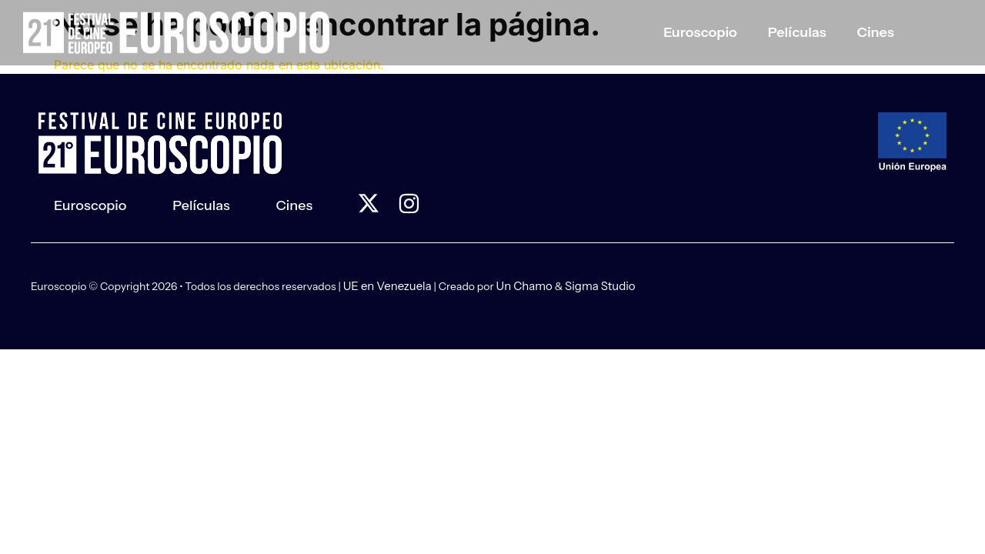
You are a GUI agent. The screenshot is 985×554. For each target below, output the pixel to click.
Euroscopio (700, 32)
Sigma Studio (600, 286)
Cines (875, 32)
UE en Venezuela (387, 286)
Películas (797, 32)
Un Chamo (524, 286)
